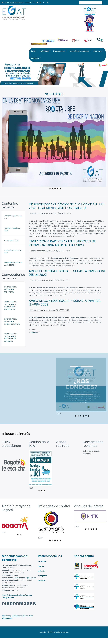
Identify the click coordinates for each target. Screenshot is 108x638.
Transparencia (60, 52)
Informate (98, 52)
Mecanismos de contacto (15, 558)
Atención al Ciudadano (80, 52)
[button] (81, 411)
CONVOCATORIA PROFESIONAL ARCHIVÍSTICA (10, 289)
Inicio (33, 51)
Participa (36, 59)
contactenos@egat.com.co (24, 578)
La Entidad (45, 52)
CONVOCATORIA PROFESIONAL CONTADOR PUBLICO (12, 321)
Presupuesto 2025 (11, 240)
